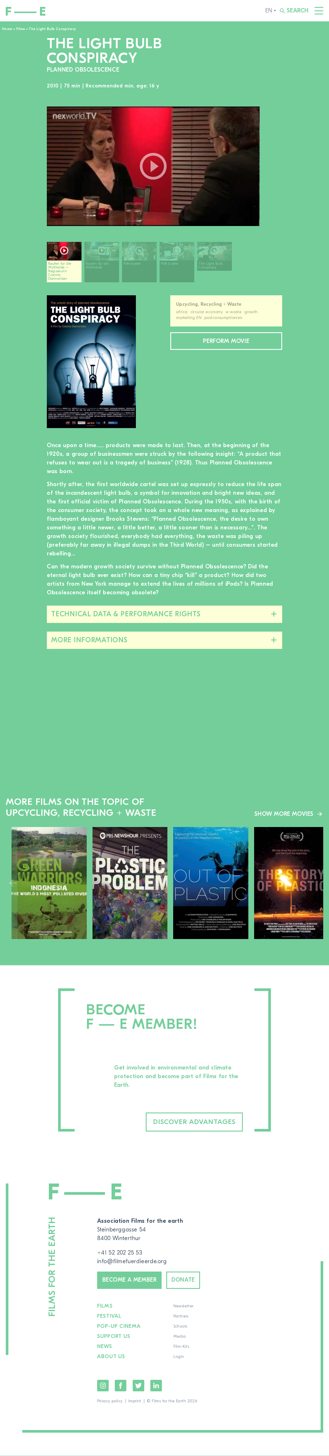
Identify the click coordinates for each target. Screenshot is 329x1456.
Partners (180, 1316)
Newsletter (183, 1306)
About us (111, 1357)
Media (179, 1336)
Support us (114, 1337)
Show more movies (283, 814)
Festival (109, 1316)
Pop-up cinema (119, 1327)
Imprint (134, 1401)
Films (20, 29)
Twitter (138, 1386)
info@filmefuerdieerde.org (132, 1261)
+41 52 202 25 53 (120, 1252)
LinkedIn (156, 1386)
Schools (180, 1326)
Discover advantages (194, 1122)
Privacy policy (110, 1401)
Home (7, 29)
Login (178, 1357)
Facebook (120, 1386)
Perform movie (226, 341)
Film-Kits (181, 1347)
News (104, 1347)
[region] (164, 264)
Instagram (103, 1386)
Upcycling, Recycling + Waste (209, 304)
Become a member (129, 1280)
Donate (184, 1280)
